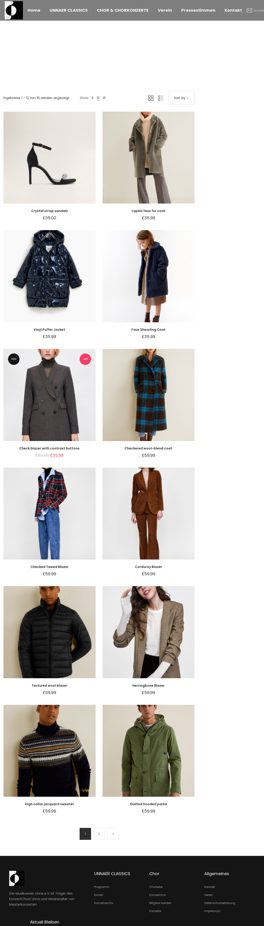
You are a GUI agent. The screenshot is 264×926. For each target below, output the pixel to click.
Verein (165, 10)
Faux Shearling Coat (148, 329)
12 (98, 98)
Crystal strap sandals (49, 211)
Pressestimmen (198, 10)
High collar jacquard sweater (49, 804)
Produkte (130, 51)
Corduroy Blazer (148, 567)
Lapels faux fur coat (148, 211)
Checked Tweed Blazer (50, 567)
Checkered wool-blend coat (148, 448)
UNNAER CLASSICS (69, 10)
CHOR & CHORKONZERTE (123, 10)
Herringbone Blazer (148, 685)
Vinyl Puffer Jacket (49, 329)
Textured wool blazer (49, 685)
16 (104, 98)
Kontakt (233, 10)
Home (34, 10)
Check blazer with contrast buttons (49, 448)
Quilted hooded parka (148, 804)
